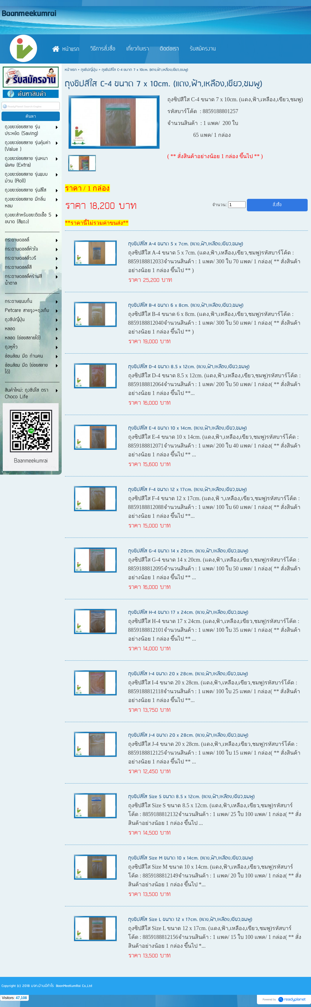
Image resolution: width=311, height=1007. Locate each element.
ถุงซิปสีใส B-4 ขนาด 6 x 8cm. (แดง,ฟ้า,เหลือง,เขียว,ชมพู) (186, 305)
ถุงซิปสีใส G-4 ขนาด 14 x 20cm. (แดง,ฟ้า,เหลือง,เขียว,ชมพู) (188, 551)
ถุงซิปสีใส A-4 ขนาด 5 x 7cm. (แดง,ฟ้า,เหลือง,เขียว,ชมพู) (185, 244)
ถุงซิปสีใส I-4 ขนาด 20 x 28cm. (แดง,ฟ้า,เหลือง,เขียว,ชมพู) (188, 674)
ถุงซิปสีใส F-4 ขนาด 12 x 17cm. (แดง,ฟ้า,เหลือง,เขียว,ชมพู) (187, 490)
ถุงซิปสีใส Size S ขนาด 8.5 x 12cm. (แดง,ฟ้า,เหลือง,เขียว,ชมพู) (191, 797)
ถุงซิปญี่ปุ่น (89, 70)
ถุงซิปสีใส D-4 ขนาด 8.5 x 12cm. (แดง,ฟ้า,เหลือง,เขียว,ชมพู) (189, 367)
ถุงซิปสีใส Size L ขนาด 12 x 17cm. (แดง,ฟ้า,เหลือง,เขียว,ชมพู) (190, 919)
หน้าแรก (71, 70)
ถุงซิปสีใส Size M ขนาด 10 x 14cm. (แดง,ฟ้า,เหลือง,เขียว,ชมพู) (190, 858)
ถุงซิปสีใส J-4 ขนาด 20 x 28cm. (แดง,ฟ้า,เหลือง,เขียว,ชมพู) (188, 735)
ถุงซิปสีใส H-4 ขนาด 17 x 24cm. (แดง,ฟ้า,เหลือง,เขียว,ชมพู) (188, 612)
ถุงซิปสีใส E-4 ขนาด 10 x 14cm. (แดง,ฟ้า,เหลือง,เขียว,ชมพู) (187, 428)
